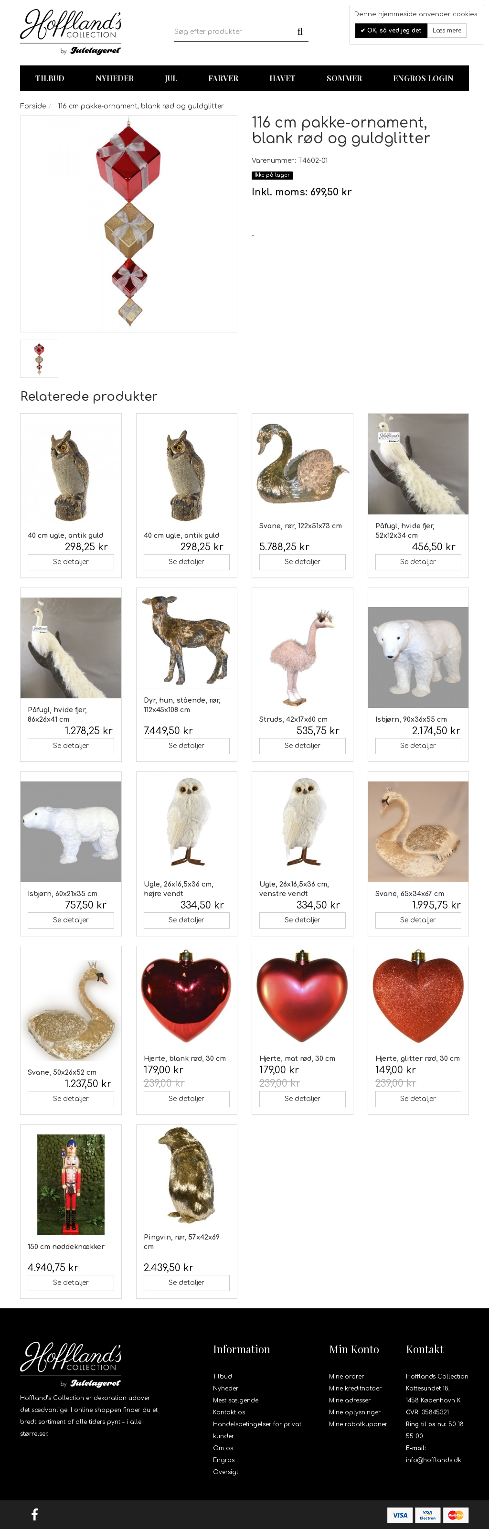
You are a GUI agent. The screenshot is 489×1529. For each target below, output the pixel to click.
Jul (171, 78)
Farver (223, 78)
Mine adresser (350, 1400)
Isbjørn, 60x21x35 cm (62, 894)
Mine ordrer (346, 1376)
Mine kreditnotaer (355, 1388)
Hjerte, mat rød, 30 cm (297, 1058)
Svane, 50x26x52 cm (62, 1072)
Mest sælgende (235, 1400)
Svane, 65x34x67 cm (409, 894)
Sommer (344, 78)
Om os (223, 1448)
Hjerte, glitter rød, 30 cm (417, 1058)
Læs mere (447, 30)
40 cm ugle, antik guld (65, 535)
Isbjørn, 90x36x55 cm (411, 719)
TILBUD (49, 78)
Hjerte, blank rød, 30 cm (185, 1058)
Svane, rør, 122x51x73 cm (300, 526)
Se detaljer (71, 562)
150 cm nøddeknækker (66, 1247)
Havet (282, 78)
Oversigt (225, 1472)
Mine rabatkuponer (358, 1424)
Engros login (423, 78)
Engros (223, 1460)
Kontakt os (229, 1412)
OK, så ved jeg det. (394, 30)
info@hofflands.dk (433, 1460)
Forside (33, 106)
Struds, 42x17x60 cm (293, 719)
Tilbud (222, 1376)
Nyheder (115, 78)
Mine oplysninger (355, 1412)
